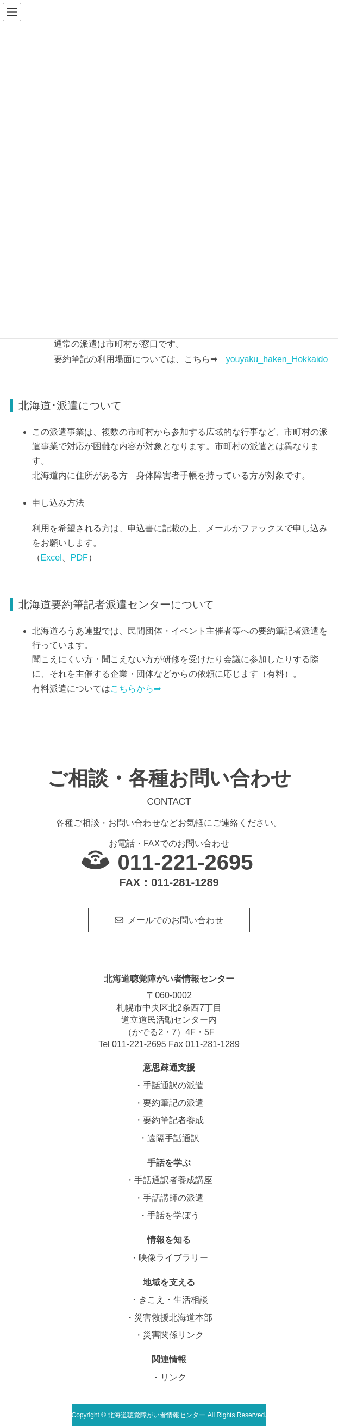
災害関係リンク (173, 1335)
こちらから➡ (135, 688)
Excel (51, 557)
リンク (173, 1377)
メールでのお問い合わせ (175, 920)
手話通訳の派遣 (173, 1085)
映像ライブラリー (173, 1257)
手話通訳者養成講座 (173, 1180)
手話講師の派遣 (173, 1198)
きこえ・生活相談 (173, 1299)
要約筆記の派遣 (173, 1102)
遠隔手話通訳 (173, 1138)
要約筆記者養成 (173, 1120)
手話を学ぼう (173, 1215)
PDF (79, 557)
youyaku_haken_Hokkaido (277, 359)
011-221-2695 (185, 862)
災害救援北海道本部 (173, 1317)
